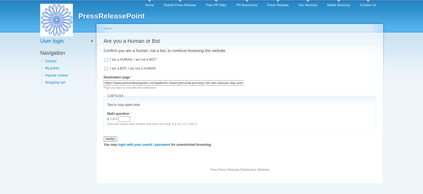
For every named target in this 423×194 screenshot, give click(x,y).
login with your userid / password (144, 145)
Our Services (307, 5)
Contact (50, 61)
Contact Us (368, 5)
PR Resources (246, 5)
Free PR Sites (216, 5)
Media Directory (338, 5)
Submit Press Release (180, 5)
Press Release (278, 5)
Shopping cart (55, 82)
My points (52, 68)
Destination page (118, 77)
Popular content (56, 75)
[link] (66, 41)
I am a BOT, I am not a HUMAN (133, 68)
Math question (119, 114)
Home (149, 5)
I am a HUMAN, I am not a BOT (134, 59)
